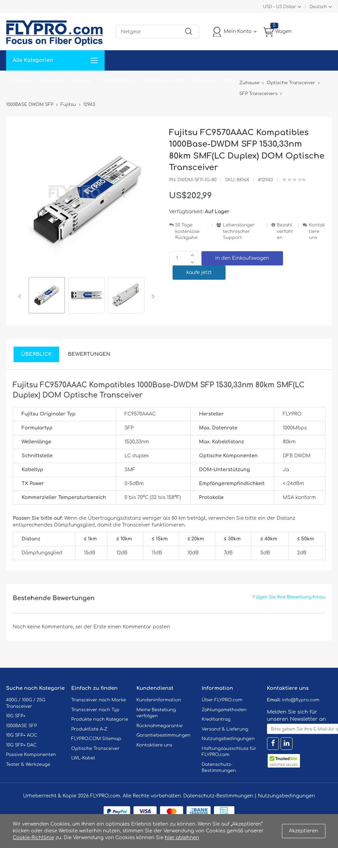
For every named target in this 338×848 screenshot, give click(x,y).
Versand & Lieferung (225, 729)
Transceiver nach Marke (98, 700)
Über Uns (204, 80)
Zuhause (21, 80)
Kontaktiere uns (317, 231)
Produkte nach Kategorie (99, 719)
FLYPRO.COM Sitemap (96, 738)
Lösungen (52, 80)
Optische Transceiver (95, 748)
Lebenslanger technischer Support (238, 231)
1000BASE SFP (21, 725)
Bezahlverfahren (285, 231)
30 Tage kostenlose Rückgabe (187, 231)
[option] (47, 296)
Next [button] (151, 296)
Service (82, 80)
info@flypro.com (301, 700)
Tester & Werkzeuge (28, 764)
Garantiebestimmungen (164, 735)
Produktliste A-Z (89, 729)
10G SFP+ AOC (21, 735)
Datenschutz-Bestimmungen (218, 795)
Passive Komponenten (31, 754)
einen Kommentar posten (139, 626)
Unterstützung (118, 80)
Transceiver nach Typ (95, 709)
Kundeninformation (159, 700)
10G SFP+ (16, 716)
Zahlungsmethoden (224, 709)
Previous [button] (20, 296)
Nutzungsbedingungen (228, 738)
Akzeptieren (303, 830)
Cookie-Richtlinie (33, 837)
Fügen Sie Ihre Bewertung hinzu (289, 597)
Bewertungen (89, 354)
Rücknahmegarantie (160, 725)
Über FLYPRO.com (222, 700)
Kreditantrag (216, 719)
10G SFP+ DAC (21, 745)
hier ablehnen (182, 837)
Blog (229, 80)
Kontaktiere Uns (164, 80)
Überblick (36, 354)
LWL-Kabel (83, 758)
